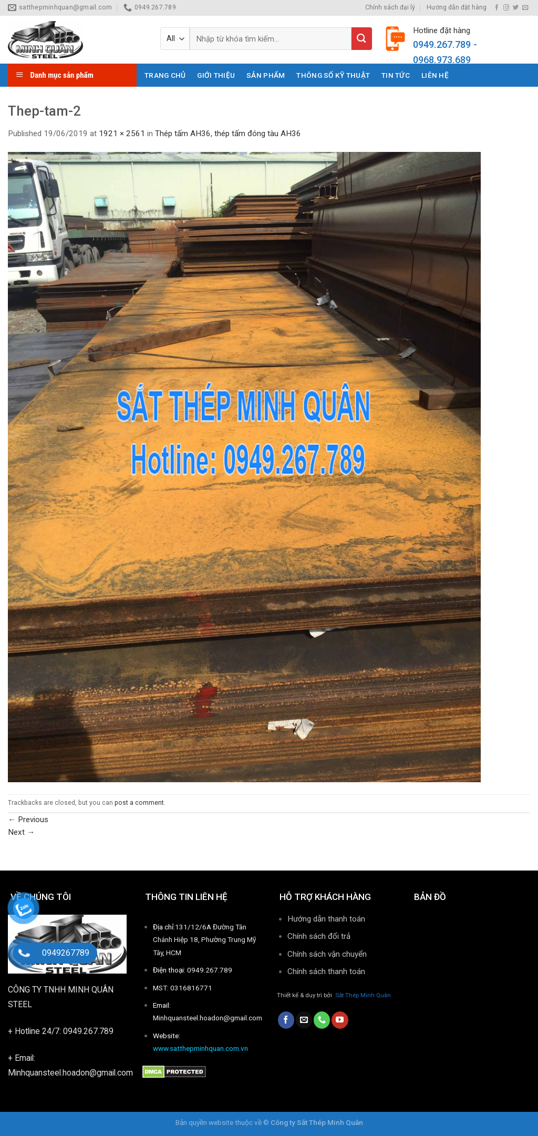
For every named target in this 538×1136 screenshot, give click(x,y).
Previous (28, 819)
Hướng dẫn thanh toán (326, 919)
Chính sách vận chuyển (327, 954)
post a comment (139, 802)
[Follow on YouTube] (340, 1019)
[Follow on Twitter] (516, 8)
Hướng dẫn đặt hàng (457, 7)
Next (21, 832)
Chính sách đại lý (390, 7)
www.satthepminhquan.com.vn (200, 1048)
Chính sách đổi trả (318, 936)
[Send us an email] (525, 8)
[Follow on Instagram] (506, 8)
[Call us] (322, 1019)
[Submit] (361, 38)
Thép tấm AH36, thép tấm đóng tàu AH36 (228, 133)
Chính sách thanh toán (327, 971)
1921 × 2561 (122, 133)
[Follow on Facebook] (497, 8)
